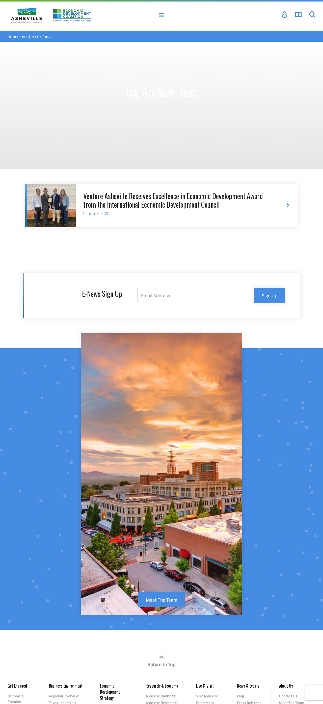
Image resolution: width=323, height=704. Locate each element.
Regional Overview (64, 696)
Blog (240, 696)
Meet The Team (161, 600)
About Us (286, 686)
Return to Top (161, 660)
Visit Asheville (207, 696)
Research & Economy (162, 686)
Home (12, 36)
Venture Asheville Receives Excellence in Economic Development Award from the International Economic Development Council (177, 203)
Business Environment (66, 686)
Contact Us (288, 696)
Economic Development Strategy (110, 692)
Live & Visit (205, 686)
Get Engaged (17, 686)
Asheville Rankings (160, 696)
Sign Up (269, 295)
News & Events (30, 36)
